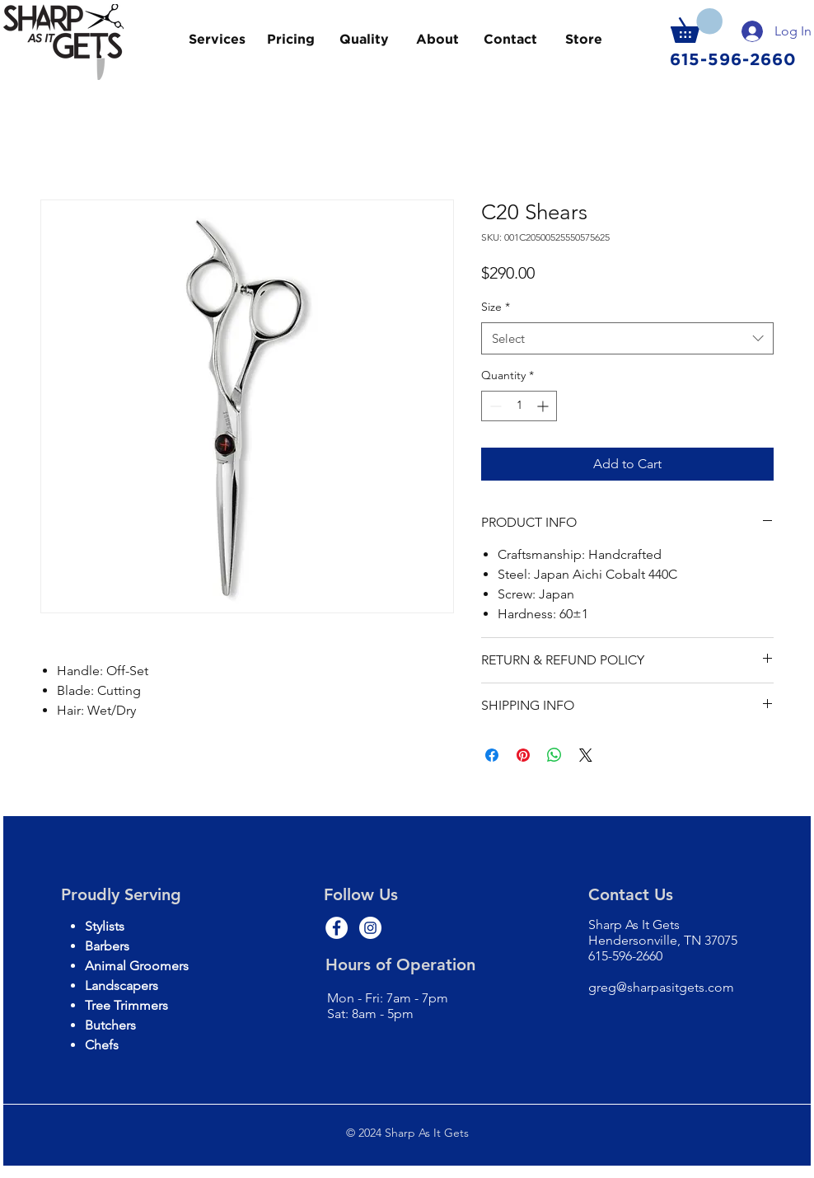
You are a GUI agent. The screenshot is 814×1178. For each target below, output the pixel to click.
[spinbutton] (519, 406)
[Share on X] (586, 755)
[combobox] (627, 338)
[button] (697, 25)
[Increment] (544, 406)
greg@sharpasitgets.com (661, 987)
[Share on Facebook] (492, 755)
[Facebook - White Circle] (336, 928)
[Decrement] (494, 406)
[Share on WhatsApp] (554, 755)
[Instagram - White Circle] (370, 928)
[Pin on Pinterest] (523, 755)
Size (495, 306)
